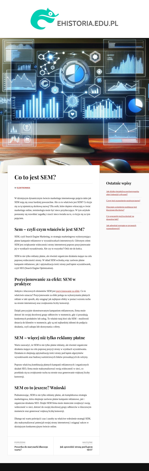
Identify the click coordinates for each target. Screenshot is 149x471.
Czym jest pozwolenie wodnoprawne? (123, 200)
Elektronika (23, 188)
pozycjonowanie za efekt (67, 291)
